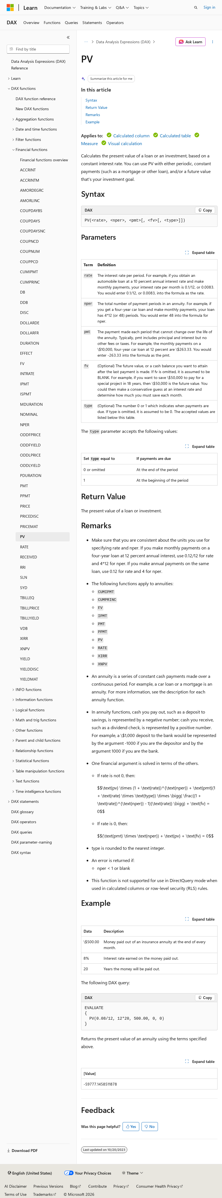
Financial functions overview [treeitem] (44, 159)
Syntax (91, 100)
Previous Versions (48, 1186)
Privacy (119, 1186)
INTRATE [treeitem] (27, 373)
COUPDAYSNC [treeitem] (32, 231)
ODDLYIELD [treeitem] (30, 465)
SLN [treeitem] (23, 577)
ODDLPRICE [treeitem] (30, 455)
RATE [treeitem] (24, 546)
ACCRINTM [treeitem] (29, 180)
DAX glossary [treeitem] (22, 811)
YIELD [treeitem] (25, 658)
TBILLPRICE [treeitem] (29, 608)
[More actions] (213, 41)
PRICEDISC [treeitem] (29, 516)
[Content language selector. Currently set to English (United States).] (29, 1173)
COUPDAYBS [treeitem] (31, 210)
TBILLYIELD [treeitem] (29, 618)
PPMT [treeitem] (25, 495)
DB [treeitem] (22, 292)
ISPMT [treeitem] (25, 394)
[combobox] (38, 49)
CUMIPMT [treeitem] (29, 271)
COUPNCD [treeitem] (29, 241)
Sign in (209, 7)
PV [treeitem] (22, 536)
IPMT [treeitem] (24, 383)
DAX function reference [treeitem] (35, 98)
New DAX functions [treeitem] (32, 108)
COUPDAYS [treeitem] (30, 221)
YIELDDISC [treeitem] (29, 669)
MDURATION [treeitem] (31, 404)
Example (92, 121)
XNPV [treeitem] (25, 648)
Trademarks (43, 1194)
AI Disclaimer (15, 1186)
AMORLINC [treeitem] (30, 200)
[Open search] (195, 8)
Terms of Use (15, 1194)
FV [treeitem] (22, 363)
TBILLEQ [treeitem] (27, 597)
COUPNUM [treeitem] (30, 251)
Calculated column (131, 135)
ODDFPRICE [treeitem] (30, 434)
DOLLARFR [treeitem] (29, 332)
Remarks (93, 114)
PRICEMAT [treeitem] (29, 526)
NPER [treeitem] (24, 424)
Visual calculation (125, 143)
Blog (73, 1186)
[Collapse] (68, 37)
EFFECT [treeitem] (26, 353)
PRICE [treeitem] (25, 506)
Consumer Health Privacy (157, 1186)
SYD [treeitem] (23, 587)
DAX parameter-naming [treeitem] (31, 842)
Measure (89, 143)
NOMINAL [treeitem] (29, 414)
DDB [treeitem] (24, 302)
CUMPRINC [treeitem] (30, 282)
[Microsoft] (10, 7)
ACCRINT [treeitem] (28, 169)
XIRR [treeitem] (24, 638)
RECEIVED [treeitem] (28, 557)
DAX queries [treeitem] (21, 832)
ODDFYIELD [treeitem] (30, 445)
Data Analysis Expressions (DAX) (123, 41)
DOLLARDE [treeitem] (29, 322)
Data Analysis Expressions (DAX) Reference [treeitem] (38, 65)
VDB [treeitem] (24, 628)
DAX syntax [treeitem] (21, 852)
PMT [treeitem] (24, 485)
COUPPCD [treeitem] (29, 261)
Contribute (97, 1186)
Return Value (96, 107)
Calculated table (175, 135)
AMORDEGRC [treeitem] (32, 190)
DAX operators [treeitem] (23, 821)
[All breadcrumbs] (86, 41)
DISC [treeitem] (24, 312)
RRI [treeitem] (23, 567)
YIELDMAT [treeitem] (29, 679)
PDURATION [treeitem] (30, 475)
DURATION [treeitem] (29, 343)
